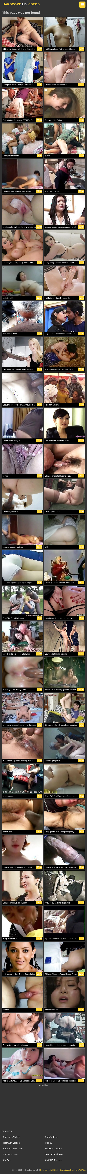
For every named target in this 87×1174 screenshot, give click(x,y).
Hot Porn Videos (53, 1148)
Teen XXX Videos (54, 1154)
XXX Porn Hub (10, 1154)
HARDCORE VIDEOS (21, 4)
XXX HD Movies (53, 1160)
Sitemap (43, 1170)
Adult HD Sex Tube (13, 1148)
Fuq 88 (48, 1142)
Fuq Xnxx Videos (11, 1137)
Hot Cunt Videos (11, 1142)
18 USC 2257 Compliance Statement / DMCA (67, 1170)
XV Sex (7, 1160)
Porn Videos (51, 1137)
